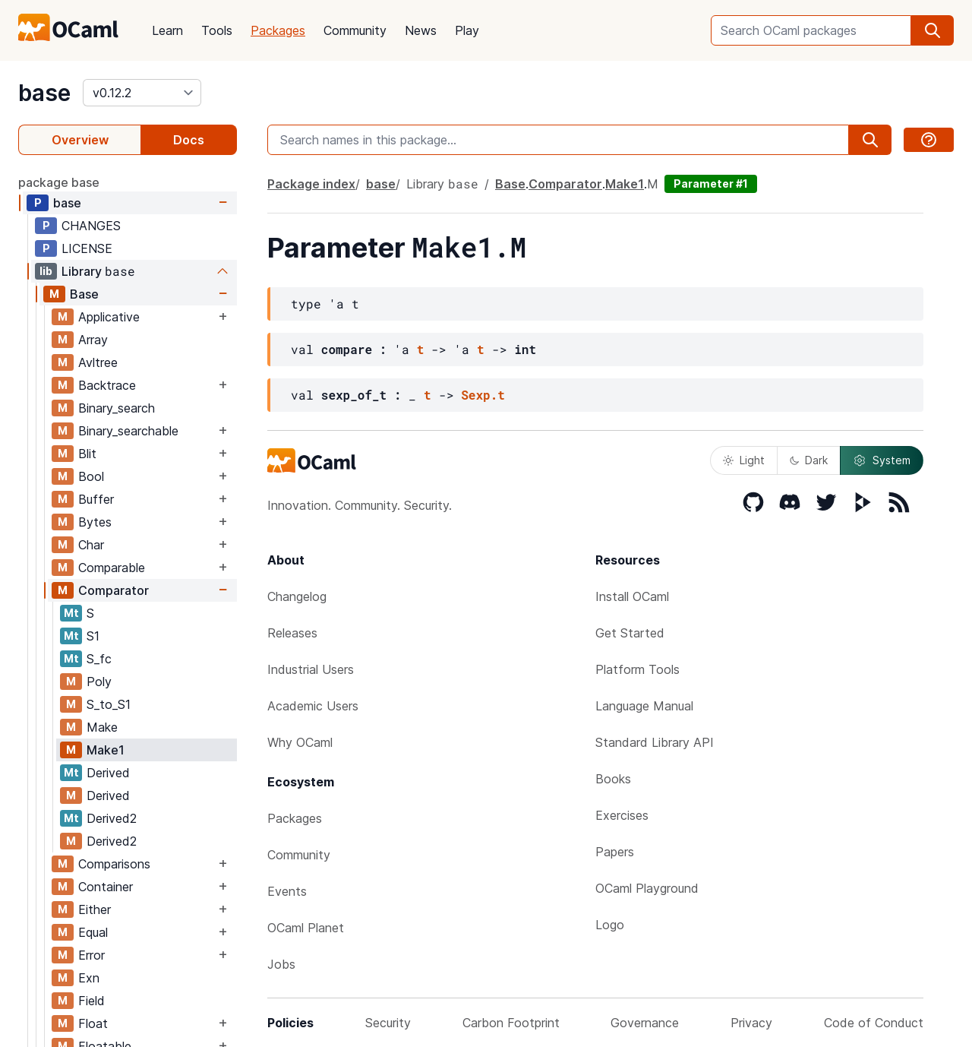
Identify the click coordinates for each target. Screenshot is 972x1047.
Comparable (111, 567)
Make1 (106, 750)
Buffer (96, 499)
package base (58, 182)
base (44, 92)
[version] (142, 92)
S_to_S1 (109, 704)
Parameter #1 (711, 183)
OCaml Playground (647, 888)
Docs (188, 139)
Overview (80, 139)
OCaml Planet (305, 927)
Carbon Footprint (511, 1022)
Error (91, 955)
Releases (292, 633)
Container (105, 886)
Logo (609, 924)
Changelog (297, 596)
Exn (88, 977)
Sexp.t (483, 395)
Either (94, 909)
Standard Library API (654, 742)
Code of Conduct (873, 1022)
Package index (311, 183)
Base (84, 294)
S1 (93, 636)
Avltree (98, 362)
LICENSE (87, 248)
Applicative (109, 316)
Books (613, 778)
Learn (167, 30)
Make (102, 727)
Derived (108, 772)
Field (91, 1000)
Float (93, 1023)
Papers (614, 851)
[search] (932, 30)
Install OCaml (632, 596)
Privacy (751, 1022)
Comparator (113, 590)
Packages (278, 30)
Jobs (281, 964)
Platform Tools (637, 669)
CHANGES (91, 225)
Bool (91, 476)
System (881, 460)
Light (744, 460)
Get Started (629, 633)
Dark (809, 460)
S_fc (99, 658)
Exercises (622, 815)
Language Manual (644, 705)
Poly (99, 681)
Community (355, 30)
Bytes (95, 522)
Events (287, 891)
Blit (87, 453)
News (421, 30)
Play (467, 30)
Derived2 (112, 818)
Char (91, 544)
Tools (216, 30)
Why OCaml (300, 742)
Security (388, 1022)
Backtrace (107, 385)
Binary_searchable (128, 430)
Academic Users (312, 705)
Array (93, 339)
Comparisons (114, 863)
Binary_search (116, 408)
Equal (93, 932)
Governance (645, 1022)
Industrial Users (310, 669)
